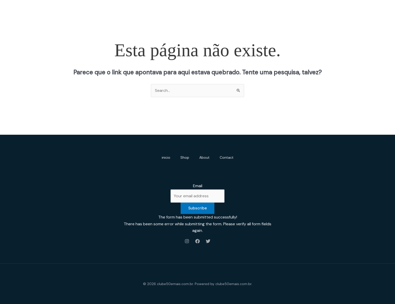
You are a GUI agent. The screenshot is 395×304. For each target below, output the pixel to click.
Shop (184, 157)
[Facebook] (197, 241)
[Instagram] (187, 241)
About (204, 157)
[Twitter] (208, 241)
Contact (227, 157)
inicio (166, 157)
